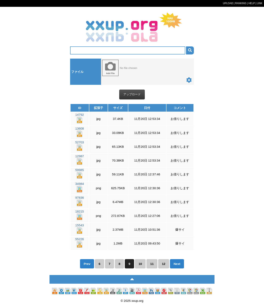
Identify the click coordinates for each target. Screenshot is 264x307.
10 (140, 264)
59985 (79, 173)
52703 (79, 146)
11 (152, 264)
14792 (79, 118)
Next (177, 264)
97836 (79, 201)
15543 (79, 228)
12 (163, 264)
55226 (79, 242)
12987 (79, 159)
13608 (79, 132)
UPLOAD (228, 3)
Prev (87, 264)
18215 (79, 215)
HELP (251, 3)
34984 (79, 187)
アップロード (132, 94)
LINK (259, 3)
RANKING (240, 3)
